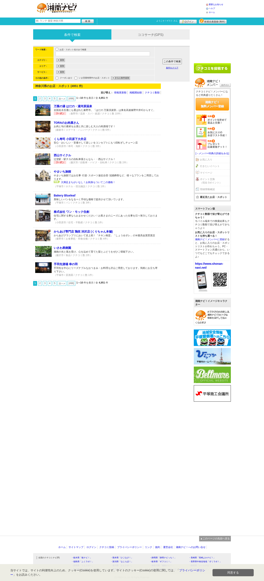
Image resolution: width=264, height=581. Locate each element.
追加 (62, 60)
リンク (148, 547)
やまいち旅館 (62, 171)
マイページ (206, 172)
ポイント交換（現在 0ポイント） (211, 181)
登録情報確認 (207, 189)
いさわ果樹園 (62, 247)
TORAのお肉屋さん (66, 122)
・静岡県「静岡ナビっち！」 (163, 557)
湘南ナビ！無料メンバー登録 (212, 104)
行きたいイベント (210, 166)
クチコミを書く (212, 68)
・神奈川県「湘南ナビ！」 (162, 565)
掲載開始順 (136, 92)
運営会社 (168, 547)
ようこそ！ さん (167, 21)
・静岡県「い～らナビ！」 (201, 565)
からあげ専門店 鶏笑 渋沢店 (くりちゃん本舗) (83, 231)
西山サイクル (62, 155)
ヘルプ (212, 8)
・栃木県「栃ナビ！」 (81, 557)
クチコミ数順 (152, 92)
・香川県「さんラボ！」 (121, 565)
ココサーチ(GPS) (150, 34)
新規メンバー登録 (213, 21)
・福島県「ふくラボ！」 (82, 561)
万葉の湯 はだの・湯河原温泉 (73, 106)
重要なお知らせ (216, 4)
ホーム (212, 12)
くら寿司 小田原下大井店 (70, 139)
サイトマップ (76, 547)
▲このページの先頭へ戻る (215, 538)
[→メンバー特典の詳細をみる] (212, 153)
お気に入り (206, 159)
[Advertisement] (143, 8)
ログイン (188, 21)
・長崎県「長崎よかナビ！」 (202, 557)
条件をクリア (172, 68)
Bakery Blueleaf (64, 195)
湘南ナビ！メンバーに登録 (210, 239)
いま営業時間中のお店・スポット (94, 78)
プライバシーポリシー (129, 547)
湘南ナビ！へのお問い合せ (191, 547)
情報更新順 (120, 92)
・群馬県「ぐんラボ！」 (82, 565)
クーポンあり (66, 78)
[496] (71, 98)
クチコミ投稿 (106, 547)
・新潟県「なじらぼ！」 (121, 561)
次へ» (62, 98)
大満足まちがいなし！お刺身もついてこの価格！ (88, 182)
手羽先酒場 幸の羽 (66, 264)
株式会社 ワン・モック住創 (71, 211)
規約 (157, 547)
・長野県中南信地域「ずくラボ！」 (205, 561)
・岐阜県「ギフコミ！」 (161, 561)
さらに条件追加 (122, 78)
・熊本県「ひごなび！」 (121, 557)
